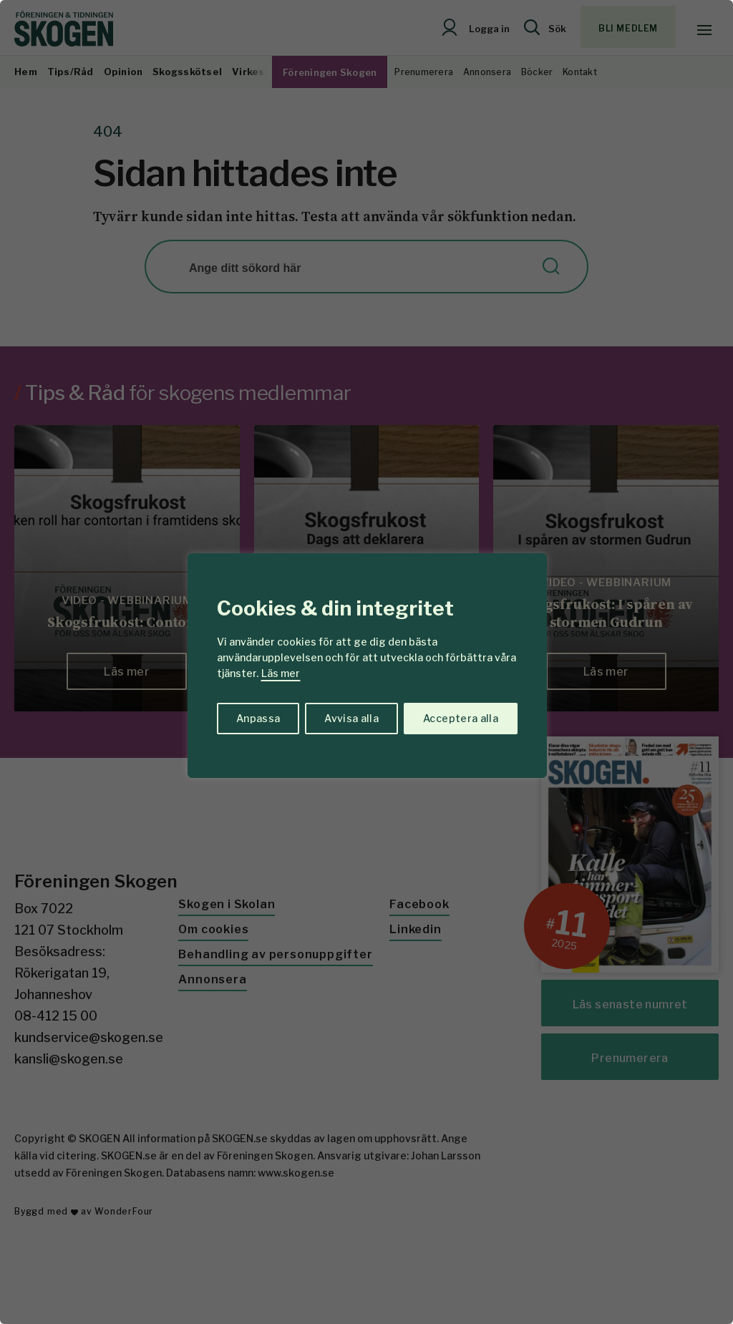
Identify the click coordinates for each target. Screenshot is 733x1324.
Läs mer (280, 673)
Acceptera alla (460, 718)
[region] (366, 662)
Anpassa (258, 718)
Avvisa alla (351, 718)
